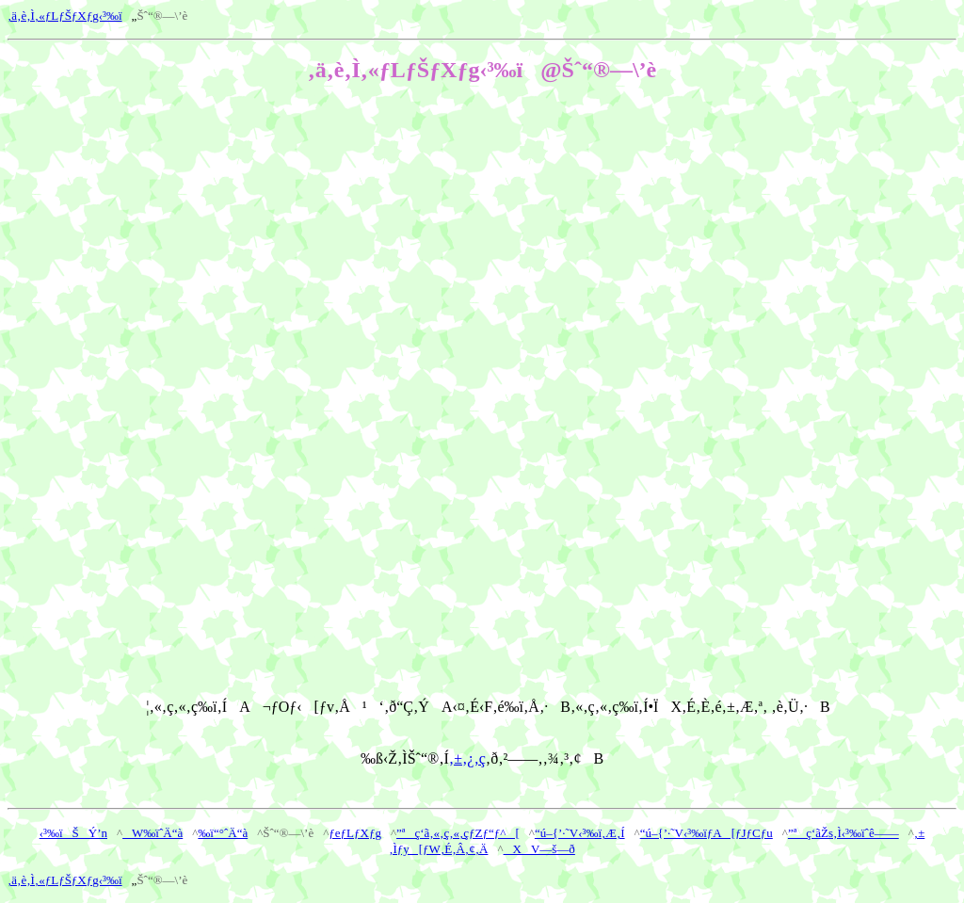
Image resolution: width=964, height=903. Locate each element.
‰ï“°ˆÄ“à (223, 833)
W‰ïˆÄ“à (152, 833)
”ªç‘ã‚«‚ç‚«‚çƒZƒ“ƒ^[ (458, 833)
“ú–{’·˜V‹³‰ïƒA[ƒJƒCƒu (706, 833)
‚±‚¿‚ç (467, 758)
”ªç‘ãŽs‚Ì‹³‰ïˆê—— (843, 833)
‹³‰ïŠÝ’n (73, 833)
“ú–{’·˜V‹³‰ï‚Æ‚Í (580, 833)
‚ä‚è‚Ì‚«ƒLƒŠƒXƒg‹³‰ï (65, 15)
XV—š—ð (539, 849)
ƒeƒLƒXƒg (355, 833)
